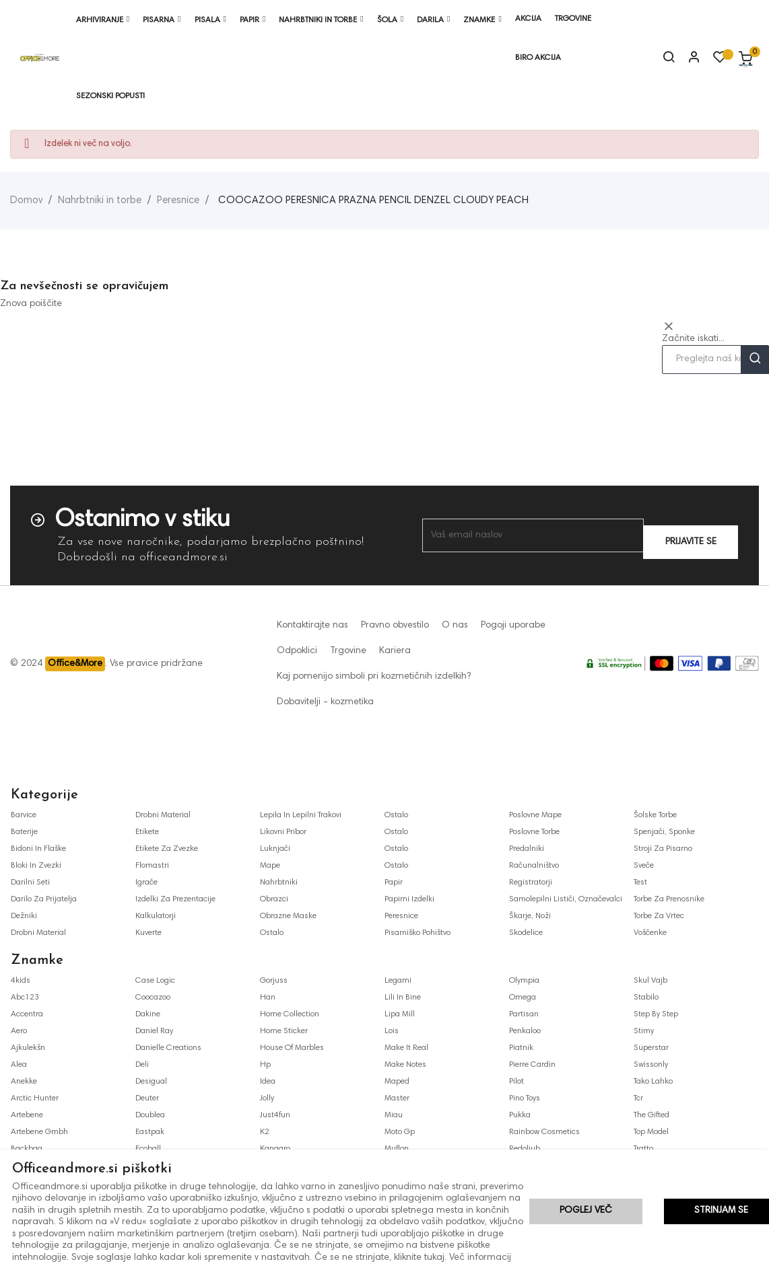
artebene (27, 1115)
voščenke (650, 933)
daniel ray (154, 1031)
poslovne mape (535, 815)
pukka (520, 1115)
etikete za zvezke (166, 849)
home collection (289, 1014)
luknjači (275, 849)
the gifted (651, 1115)
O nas (455, 625)
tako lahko (653, 1082)
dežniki (24, 916)
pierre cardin (532, 1065)
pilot (516, 1082)
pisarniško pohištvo (417, 933)
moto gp (399, 1132)
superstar (651, 1048)
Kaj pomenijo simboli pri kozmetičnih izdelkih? (374, 676)
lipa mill (399, 1014)
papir (393, 882)
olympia (524, 981)
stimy (644, 1031)
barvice (23, 815)
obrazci (274, 899)
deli (142, 1065)
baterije (24, 832)
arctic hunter (35, 1098)
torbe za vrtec (659, 916)
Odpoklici (297, 651)
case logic (155, 981)
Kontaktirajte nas (312, 625)
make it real (406, 1048)
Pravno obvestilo (395, 625)
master (396, 1098)
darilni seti (30, 882)
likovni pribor (283, 832)
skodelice (526, 933)
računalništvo (534, 866)
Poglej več (586, 1212)
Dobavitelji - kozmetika (325, 702)
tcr (638, 1098)
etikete (147, 832)
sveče (644, 866)
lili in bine (402, 997)
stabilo (646, 997)
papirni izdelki (409, 899)
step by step (656, 1014)
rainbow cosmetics (544, 1132)
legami (397, 981)
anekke (24, 1082)
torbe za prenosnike (669, 899)
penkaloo (525, 1031)
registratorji (530, 882)
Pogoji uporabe (513, 625)
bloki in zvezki (36, 866)
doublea (150, 1115)
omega (522, 997)
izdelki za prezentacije (175, 899)
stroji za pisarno (663, 849)
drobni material (38, 933)
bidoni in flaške (38, 849)
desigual (151, 1082)
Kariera (395, 651)
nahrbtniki (279, 882)
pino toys (524, 1098)
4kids (20, 981)
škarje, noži (530, 916)
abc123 (25, 997)
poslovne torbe (534, 832)
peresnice (401, 916)
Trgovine (348, 651)
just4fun (275, 1115)
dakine (147, 1014)
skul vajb (650, 981)
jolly (267, 1098)
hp (265, 1065)
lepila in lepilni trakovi (300, 815)
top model (651, 1132)
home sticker (284, 1031)
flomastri (152, 866)
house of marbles (292, 1048)
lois (391, 1031)
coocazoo (152, 997)
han (267, 997)
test (640, 882)
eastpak (149, 1132)
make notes (405, 1065)
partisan (524, 1014)
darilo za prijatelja (44, 899)
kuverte (148, 933)
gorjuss (274, 981)
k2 (264, 1132)
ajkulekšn (28, 1048)
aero (19, 1031)
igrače (146, 882)
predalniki (526, 849)
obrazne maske (288, 916)
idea (267, 1082)
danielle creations (168, 1048)
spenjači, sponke (664, 832)
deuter (147, 1098)
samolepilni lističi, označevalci (565, 899)
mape (270, 866)
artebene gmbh (39, 1132)
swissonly (651, 1065)
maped (396, 1082)
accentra (27, 1014)
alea (19, 1065)
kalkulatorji (155, 916)
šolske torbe (655, 815)
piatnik (521, 1048)
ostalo (271, 933)
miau (393, 1115)
